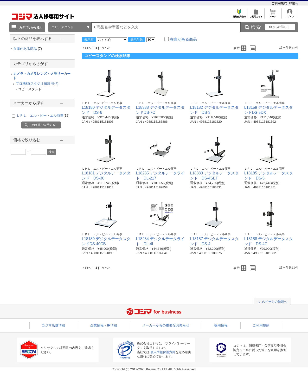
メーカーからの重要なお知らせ (165, 325)
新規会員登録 (239, 15)
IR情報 (293, 3)
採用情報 (221, 325)
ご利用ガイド (256, 15)
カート (273, 15)
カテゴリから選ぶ (30, 27)
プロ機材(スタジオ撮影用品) (37, 83)
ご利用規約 (279, 3)
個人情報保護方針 (162, 352)
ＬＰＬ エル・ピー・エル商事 (43, 115)
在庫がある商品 (27, 49)
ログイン (289, 15)
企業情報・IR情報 (103, 325)
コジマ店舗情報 (53, 325)
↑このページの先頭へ (272, 301)
